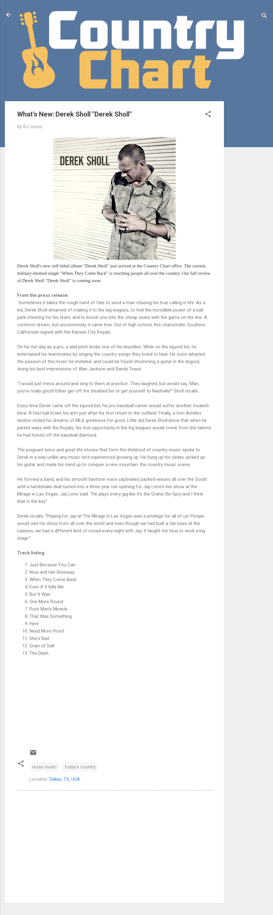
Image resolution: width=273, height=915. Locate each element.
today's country (80, 767)
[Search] (264, 16)
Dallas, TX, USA (64, 779)
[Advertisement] (248, 193)
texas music (44, 767)
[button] (208, 115)
